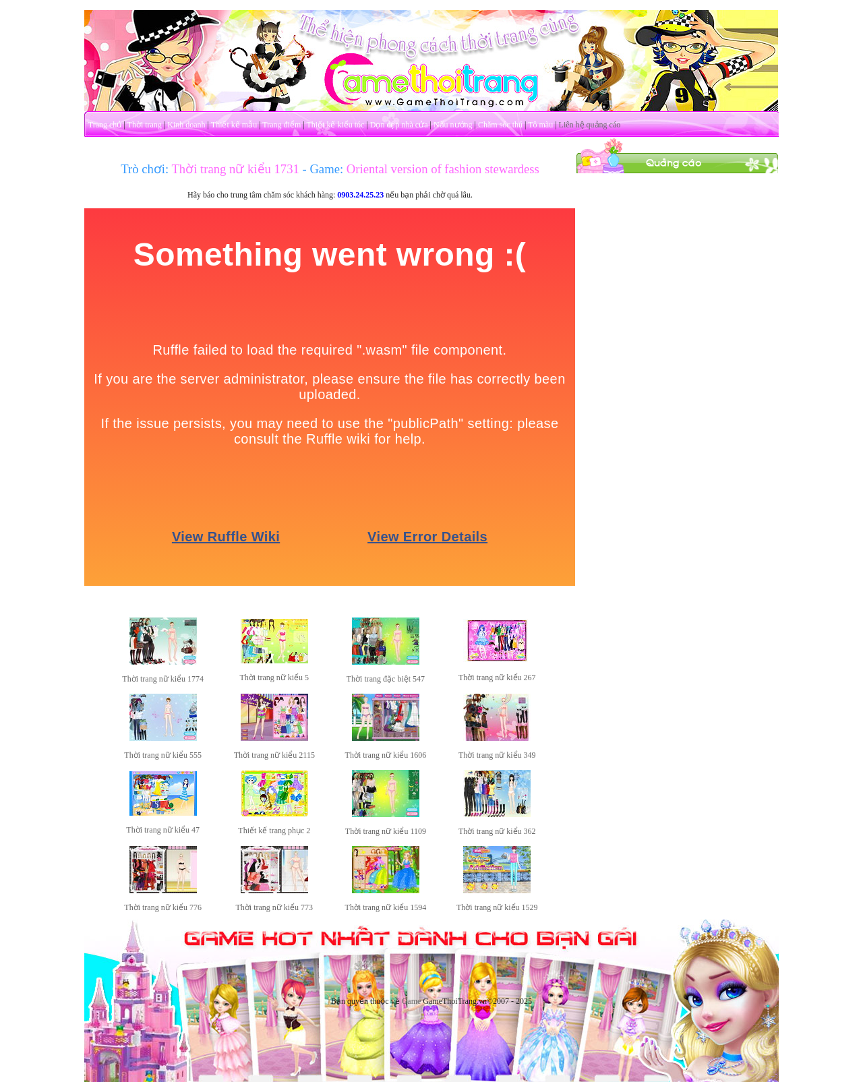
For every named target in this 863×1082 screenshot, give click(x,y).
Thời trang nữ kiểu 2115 (274, 755)
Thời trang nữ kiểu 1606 (386, 755)
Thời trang (144, 124)
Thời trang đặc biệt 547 (386, 679)
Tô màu (540, 124)
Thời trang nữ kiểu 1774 (163, 679)
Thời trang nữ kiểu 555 (163, 755)
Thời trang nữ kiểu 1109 (385, 831)
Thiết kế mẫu (234, 124)
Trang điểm (281, 124)
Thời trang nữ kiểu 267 (497, 677)
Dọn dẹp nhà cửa (399, 124)
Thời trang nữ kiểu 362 (497, 831)
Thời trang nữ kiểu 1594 (386, 907)
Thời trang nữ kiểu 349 (497, 755)
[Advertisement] (677, 376)
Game (411, 1001)
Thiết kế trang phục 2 (274, 830)
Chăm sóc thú (500, 124)
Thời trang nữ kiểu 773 (274, 907)
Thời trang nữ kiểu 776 (163, 907)
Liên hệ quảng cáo (590, 124)
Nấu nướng (453, 124)
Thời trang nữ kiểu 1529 (497, 907)
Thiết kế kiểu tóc (335, 124)
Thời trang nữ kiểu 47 (163, 830)
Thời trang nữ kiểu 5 (274, 677)
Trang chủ (105, 124)
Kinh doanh (186, 124)
